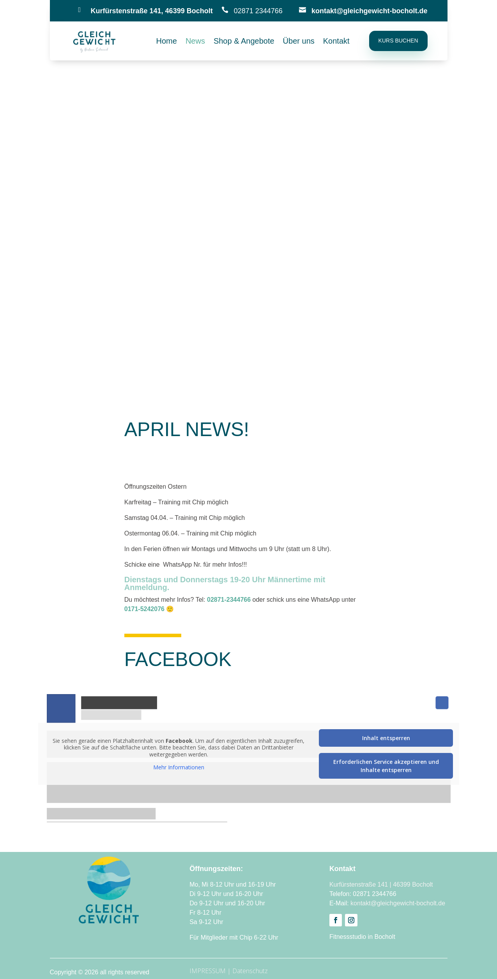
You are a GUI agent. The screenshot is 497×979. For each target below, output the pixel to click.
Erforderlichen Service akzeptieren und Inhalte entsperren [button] (386, 766)
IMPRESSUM (207, 971)
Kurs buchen (398, 40)
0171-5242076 (144, 609)
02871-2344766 (229, 599)
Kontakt (336, 41)
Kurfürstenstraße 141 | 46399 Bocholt (381, 884)
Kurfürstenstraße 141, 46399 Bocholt (152, 11)
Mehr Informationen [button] (178, 767)
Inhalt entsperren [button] (386, 738)
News (195, 41)
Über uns (299, 41)
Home (166, 41)
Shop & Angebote (244, 41)
